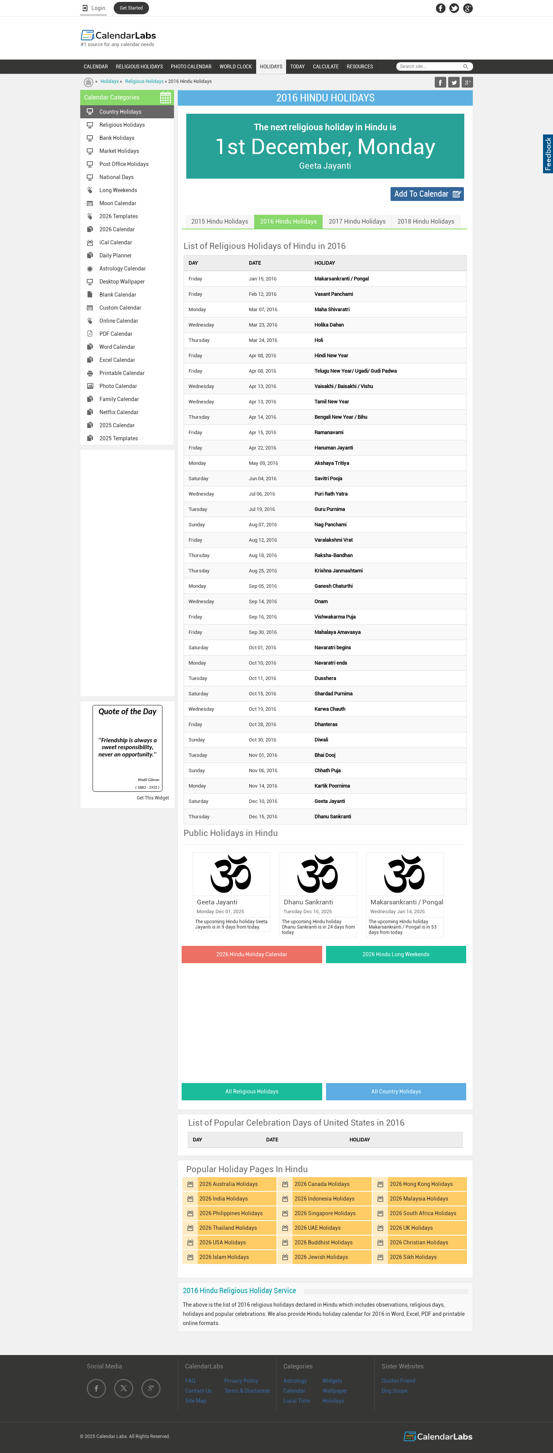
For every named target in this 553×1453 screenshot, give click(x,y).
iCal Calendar (115, 242)
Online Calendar (118, 321)
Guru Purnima (330, 509)
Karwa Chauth (330, 709)
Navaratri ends (331, 663)
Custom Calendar (120, 308)
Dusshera (325, 678)
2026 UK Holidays (411, 1228)
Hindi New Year (331, 355)
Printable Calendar (122, 373)
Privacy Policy (241, 1381)
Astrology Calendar (122, 268)
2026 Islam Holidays (224, 1257)
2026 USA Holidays (222, 1242)
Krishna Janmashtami (339, 571)
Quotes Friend (399, 1381)
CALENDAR (96, 66)
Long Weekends (118, 190)
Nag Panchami (330, 524)
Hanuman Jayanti (334, 448)
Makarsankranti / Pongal (342, 279)
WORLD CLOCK (236, 66)
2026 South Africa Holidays (423, 1213)
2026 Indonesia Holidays (324, 1199)
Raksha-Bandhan (334, 555)
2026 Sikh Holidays (413, 1257)
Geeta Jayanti (330, 801)
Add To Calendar (421, 194)
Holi (319, 340)
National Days (116, 177)
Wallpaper (335, 1391)
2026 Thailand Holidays (228, 1228)
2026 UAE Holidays (318, 1228)
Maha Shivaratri (332, 309)
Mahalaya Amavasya (338, 632)
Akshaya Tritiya (332, 463)
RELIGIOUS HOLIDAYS (139, 66)
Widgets (332, 1381)
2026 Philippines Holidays (231, 1213)
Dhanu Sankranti (333, 816)
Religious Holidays (144, 81)
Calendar (294, 1391)
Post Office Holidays (124, 164)
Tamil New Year (332, 402)
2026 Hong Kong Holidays (421, 1184)
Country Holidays (120, 112)
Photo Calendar (118, 386)
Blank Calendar (117, 295)
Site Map (196, 1401)
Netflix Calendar (119, 412)
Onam (321, 601)
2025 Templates (118, 438)
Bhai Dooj (325, 755)
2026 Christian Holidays (419, 1242)
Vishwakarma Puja (335, 617)
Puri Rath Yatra (331, 494)
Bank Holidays (116, 138)
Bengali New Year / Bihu (341, 417)
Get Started (131, 8)
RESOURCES (360, 66)
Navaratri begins (333, 647)
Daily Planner (115, 255)
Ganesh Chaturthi (334, 586)
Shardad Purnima (334, 694)
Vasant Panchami (334, 294)
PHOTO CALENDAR (191, 66)
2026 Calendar (117, 229)
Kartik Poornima (332, 786)
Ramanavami (329, 432)
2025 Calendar (117, 425)
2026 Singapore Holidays (325, 1213)
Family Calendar (119, 399)
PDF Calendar (115, 334)
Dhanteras (326, 724)
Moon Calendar (117, 203)
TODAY (297, 66)
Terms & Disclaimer (247, 1391)
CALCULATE (326, 66)
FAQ (190, 1381)
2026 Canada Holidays (322, 1184)
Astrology (295, 1381)
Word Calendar (117, 347)
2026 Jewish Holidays (321, 1257)
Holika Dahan (329, 325)
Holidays (110, 81)
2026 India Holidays (223, 1199)
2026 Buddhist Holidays (324, 1242)
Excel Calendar (117, 360)
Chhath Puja (328, 770)
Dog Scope (394, 1391)
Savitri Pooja (328, 478)
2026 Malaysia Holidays (419, 1199)
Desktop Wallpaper (122, 282)
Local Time (296, 1401)
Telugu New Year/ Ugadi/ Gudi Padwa (356, 371)
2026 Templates (118, 216)
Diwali (321, 740)
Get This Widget (153, 798)
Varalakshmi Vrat (334, 540)
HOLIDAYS (271, 66)
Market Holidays (119, 151)
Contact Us (198, 1391)
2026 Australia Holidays (228, 1184)
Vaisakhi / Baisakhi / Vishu (344, 386)
